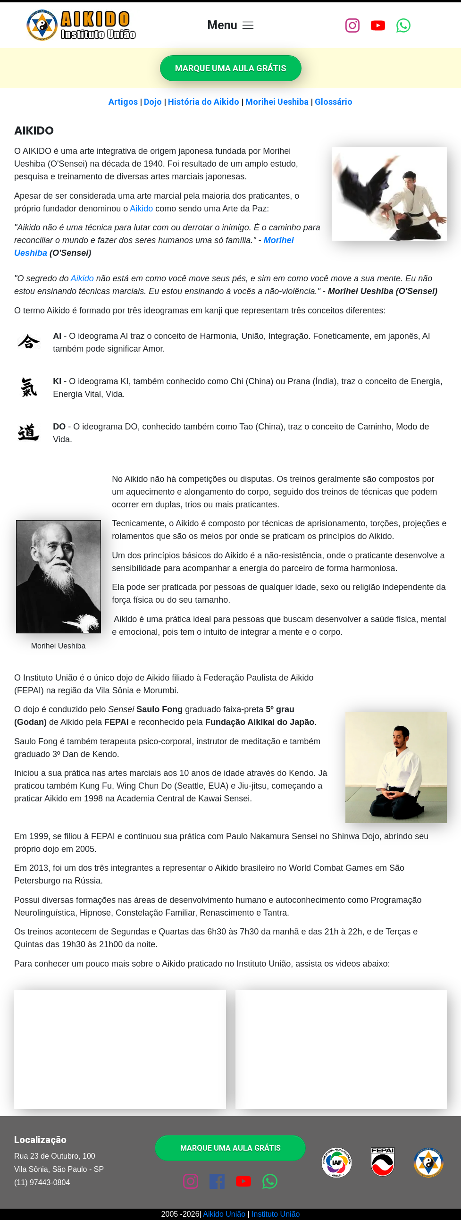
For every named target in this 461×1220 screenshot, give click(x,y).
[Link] (352, 25)
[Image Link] (83, 25)
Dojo (153, 102)
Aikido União (224, 1214)
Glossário (333, 102)
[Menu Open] (230, 25)
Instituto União (275, 1214)
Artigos (123, 102)
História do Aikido (203, 102)
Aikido (141, 208)
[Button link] (231, 68)
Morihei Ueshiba (277, 102)
